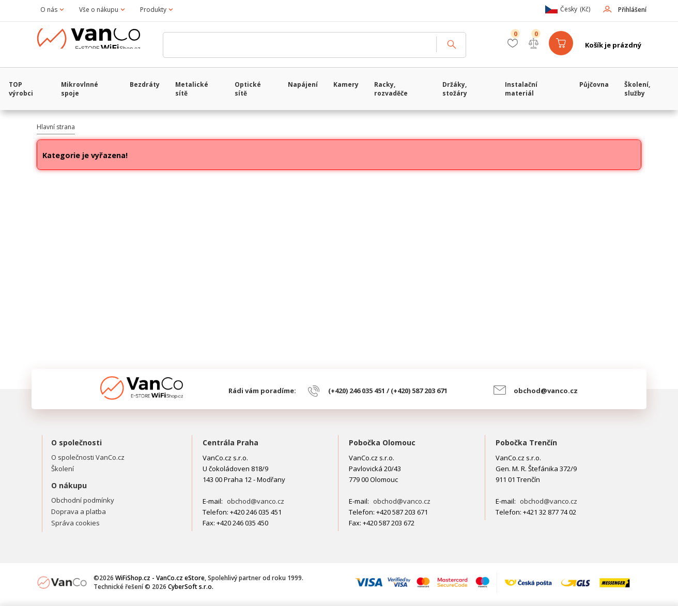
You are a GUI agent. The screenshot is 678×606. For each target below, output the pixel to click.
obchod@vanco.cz (546, 390)
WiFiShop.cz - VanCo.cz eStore (96, 44)
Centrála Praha (230, 442)
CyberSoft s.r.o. (190, 586)
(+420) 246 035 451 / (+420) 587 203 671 (388, 390)
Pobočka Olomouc (382, 442)
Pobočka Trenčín (526, 442)
